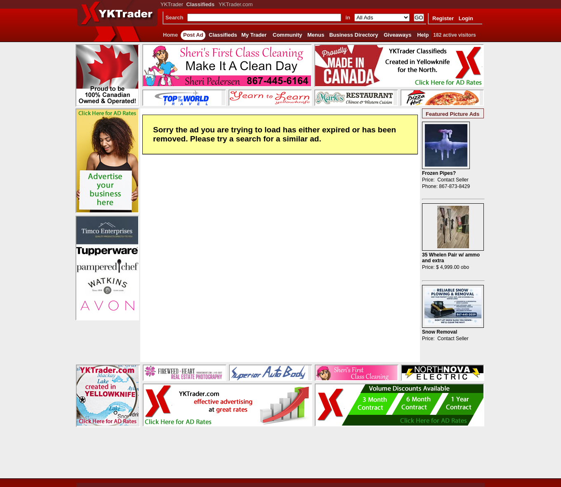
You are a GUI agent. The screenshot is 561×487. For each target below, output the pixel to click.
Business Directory (353, 35)
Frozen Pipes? (439, 173)
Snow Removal (439, 332)
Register (443, 18)
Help (423, 35)
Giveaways (397, 35)
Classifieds (223, 35)
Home (170, 35)
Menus (315, 35)
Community (287, 35)
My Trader (253, 35)
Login (466, 18)
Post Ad (193, 35)
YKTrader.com (236, 4)
